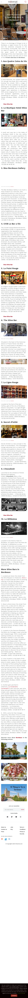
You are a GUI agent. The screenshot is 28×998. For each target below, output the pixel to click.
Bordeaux (19, 737)
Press (2, 848)
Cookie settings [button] (21, 993)
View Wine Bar (8, 104)
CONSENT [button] (14, 995)
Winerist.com (18, 859)
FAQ (11, 846)
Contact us (4, 846)
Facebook (11, 186)
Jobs (11, 844)
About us (3, 844)
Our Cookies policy (14, 986)
